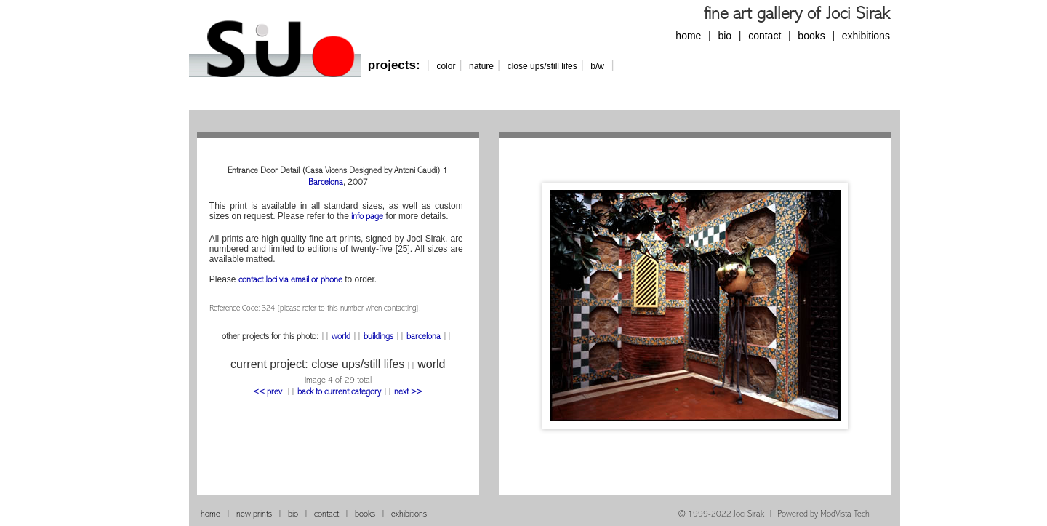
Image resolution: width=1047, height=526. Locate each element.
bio (724, 35)
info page (367, 217)
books (811, 35)
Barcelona (325, 183)
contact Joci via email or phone (290, 280)
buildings (378, 337)
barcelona (423, 337)
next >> (408, 392)
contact (764, 35)
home (688, 35)
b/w (597, 66)
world (341, 337)
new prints (254, 515)
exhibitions (866, 35)
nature (481, 66)
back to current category (339, 392)
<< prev (268, 392)
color (445, 66)
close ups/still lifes (542, 66)
